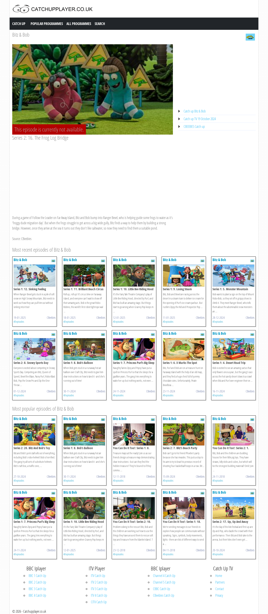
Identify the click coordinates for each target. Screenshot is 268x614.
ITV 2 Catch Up (99, 582)
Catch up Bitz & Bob (195, 111)
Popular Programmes (47, 23)
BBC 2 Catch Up (37, 582)
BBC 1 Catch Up (37, 575)
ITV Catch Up (98, 575)
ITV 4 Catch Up (99, 595)
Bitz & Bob (20, 34)
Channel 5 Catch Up (164, 582)
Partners (220, 582)
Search (100, 23)
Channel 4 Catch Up (164, 575)
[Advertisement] (92, 174)
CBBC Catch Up (161, 588)
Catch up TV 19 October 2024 (200, 118)
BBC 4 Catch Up (37, 595)
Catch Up (18, 23)
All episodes (19, 322)
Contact (219, 588)
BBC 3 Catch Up (37, 588)
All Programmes (78, 23)
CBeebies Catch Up (163, 595)
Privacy (219, 595)
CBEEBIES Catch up (194, 126)
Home (218, 575)
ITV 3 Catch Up (99, 588)
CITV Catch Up (99, 602)
